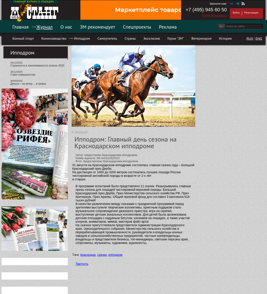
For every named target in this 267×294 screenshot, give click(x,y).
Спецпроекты (137, 27)
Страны (130, 38)
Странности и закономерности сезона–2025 (37, 65)
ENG (259, 38)
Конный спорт (23, 38)
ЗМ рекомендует (97, 27)
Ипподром (82, 38)
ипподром (115, 255)
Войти (236, 12)
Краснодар (88, 255)
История (225, 38)
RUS (249, 38)
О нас (66, 27)
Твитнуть (82, 264)
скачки (102, 255)
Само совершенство (22, 74)
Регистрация (251, 12)
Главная (20, 27)
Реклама (168, 27)
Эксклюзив (151, 38)
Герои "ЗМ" (175, 38)
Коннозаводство (53, 38)
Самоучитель (107, 38)
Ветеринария (201, 38)
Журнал (44, 27)
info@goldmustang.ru (214, 15)
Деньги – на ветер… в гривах (28, 83)
